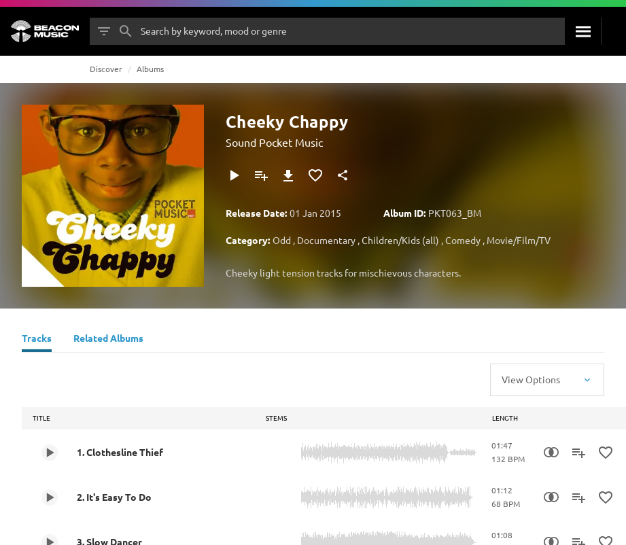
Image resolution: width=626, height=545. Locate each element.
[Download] (288, 175)
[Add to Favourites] (315, 175)
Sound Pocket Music (274, 142)
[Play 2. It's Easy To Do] (49, 497)
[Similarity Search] (551, 452)
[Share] (342, 175)
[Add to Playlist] (261, 175)
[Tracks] (37, 339)
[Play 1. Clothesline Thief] (49, 452)
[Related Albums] (108, 339)
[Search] (583, 31)
